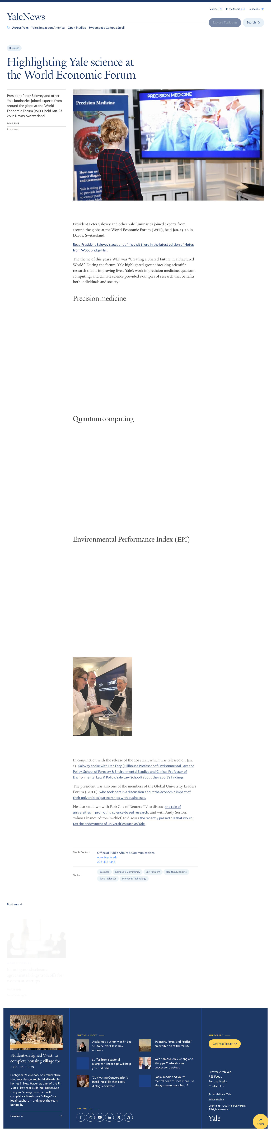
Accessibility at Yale (220, 1094)
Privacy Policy (216, 1099)
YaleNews (26, 18)
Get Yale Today (225, 1043)
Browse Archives (220, 1072)
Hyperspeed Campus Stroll (107, 27)
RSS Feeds (215, 1076)
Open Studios (77, 27)
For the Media (218, 1081)
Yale (214, 1119)
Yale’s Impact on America (48, 27)
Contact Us (216, 1086)
